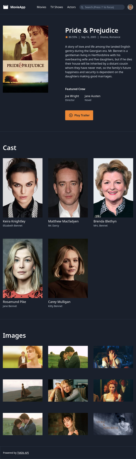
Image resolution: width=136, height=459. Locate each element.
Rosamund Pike (14, 302)
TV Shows (56, 7)
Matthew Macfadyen (63, 221)
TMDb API (23, 452)
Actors (71, 7)
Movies (41, 7)
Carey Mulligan (59, 302)
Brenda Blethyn (105, 221)
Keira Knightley (14, 221)
